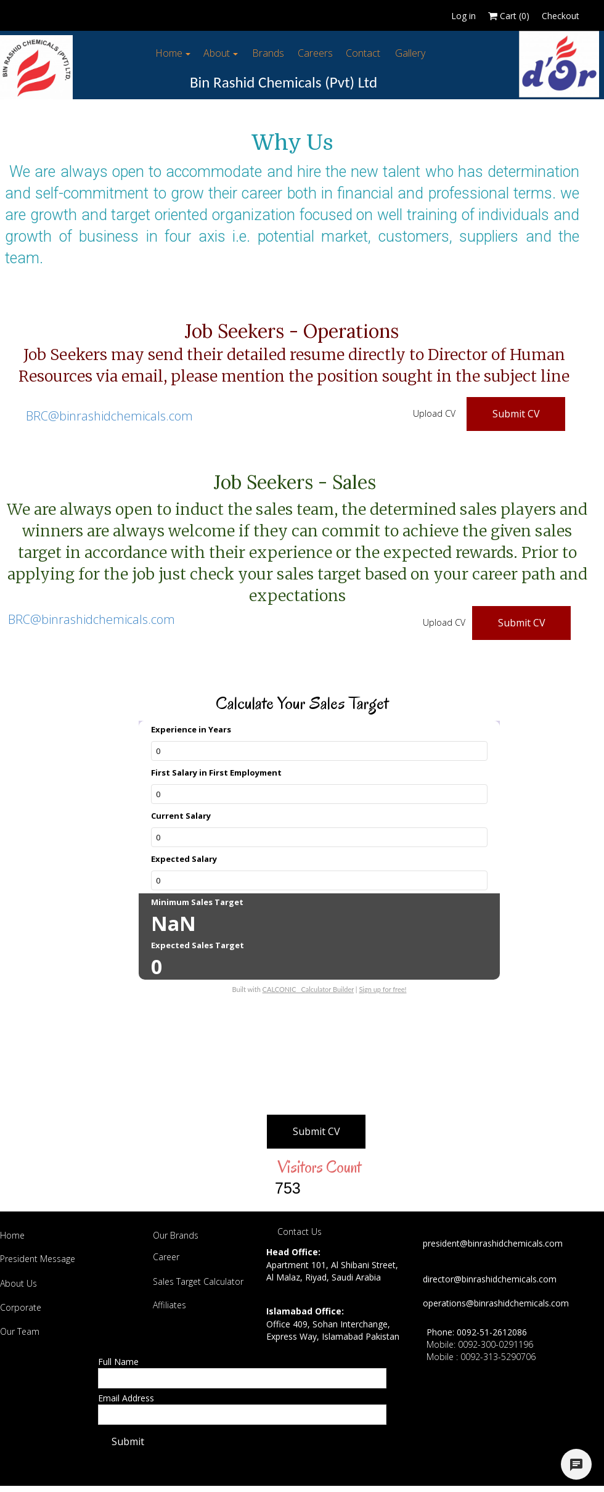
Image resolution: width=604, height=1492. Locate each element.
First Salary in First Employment (216, 772)
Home (12, 1235)
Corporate (20, 1307)
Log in (463, 16)
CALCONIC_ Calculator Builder (308, 989)
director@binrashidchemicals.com (490, 1279)
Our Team (19, 1331)
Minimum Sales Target (197, 902)
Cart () (508, 16)
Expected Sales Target (197, 945)
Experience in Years (191, 729)
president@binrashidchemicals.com (493, 1243)
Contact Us (299, 1231)
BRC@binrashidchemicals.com (109, 416)
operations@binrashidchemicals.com (496, 1303)
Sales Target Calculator (198, 1281)
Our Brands (175, 1235)
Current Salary (181, 815)
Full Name (118, 1361)
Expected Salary (184, 858)
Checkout (560, 16)
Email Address (126, 1398)
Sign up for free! (382, 989)
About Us (18, 1283)
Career (166, 1257)
